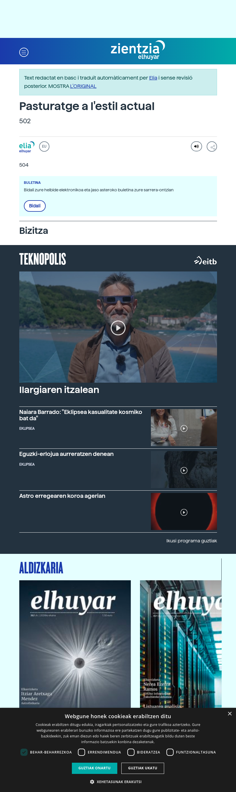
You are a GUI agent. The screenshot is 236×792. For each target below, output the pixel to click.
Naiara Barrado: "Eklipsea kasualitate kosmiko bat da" (80, 415)
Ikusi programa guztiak (191, 541)
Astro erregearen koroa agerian (62, 495)
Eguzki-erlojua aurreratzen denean (66, 453)
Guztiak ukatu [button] (143, 768)
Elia (153, 78)
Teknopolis (42, 258)
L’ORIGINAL (83, 86)
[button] (23, 52)
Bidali (35, 206)
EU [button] (44, 146)
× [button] (229, 714)
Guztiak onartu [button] (94, 768)
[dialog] (118, 750)
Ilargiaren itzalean (59, 389)
